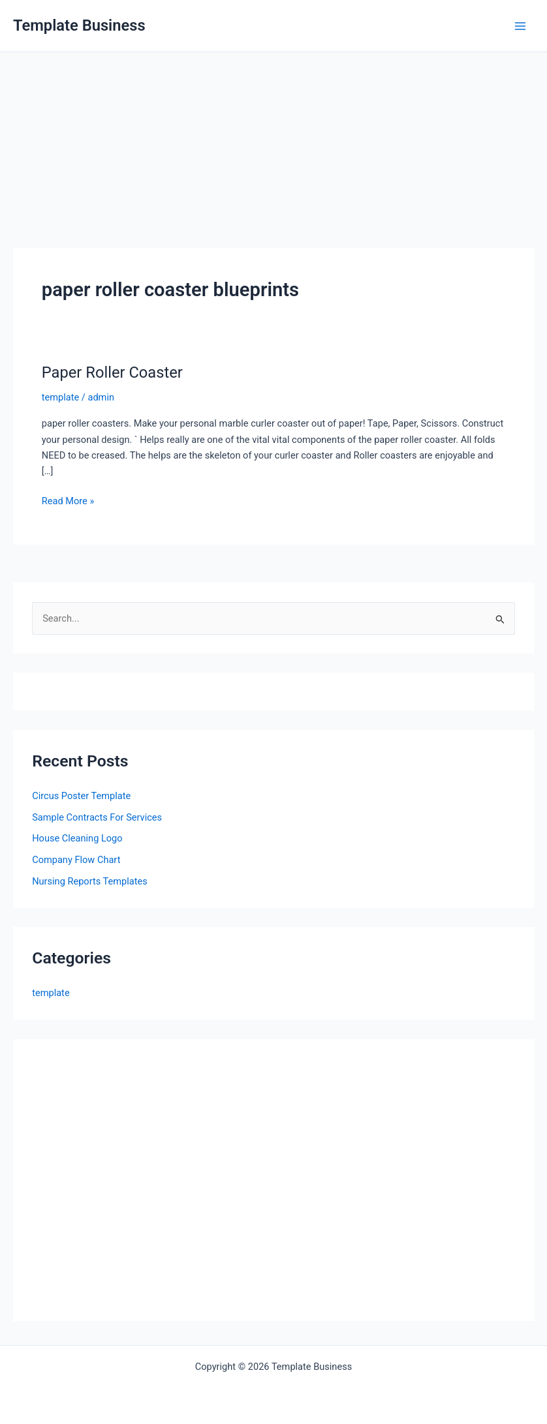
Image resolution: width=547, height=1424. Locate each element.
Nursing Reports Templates (90, 881)
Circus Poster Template (81, 796)
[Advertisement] (273, 150)
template (60, 397)
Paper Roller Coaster (112, 372)
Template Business (79, 25)
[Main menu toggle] (520, 26)
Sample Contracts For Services (97, 817)
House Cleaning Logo (77, 838)
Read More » (68, 501)
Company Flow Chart (76, 860)
